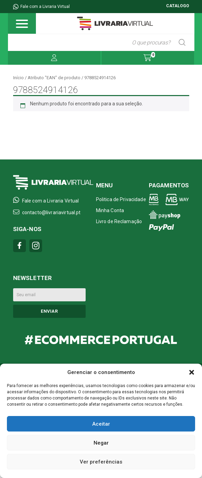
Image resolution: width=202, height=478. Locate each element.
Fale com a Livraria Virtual (41, 6)
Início (18, 77)
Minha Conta (110, 210)
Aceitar (101, 424)
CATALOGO (177, 5)
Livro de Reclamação (119, 221)
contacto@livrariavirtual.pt (47, 212)
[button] (191, 372)
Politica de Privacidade (121, 199)
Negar (101, 443)
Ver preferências (101, 462)
